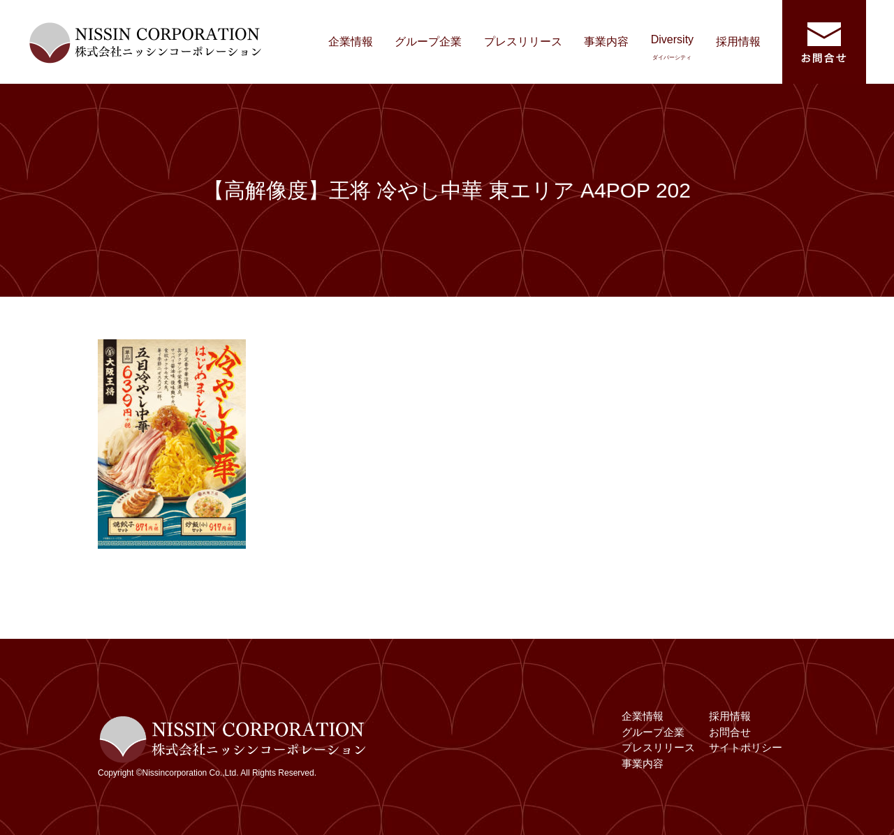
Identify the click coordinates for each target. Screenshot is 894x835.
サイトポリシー (745, 747)
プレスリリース (523, 41)
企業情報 (350, 41)
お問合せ (730, 732)
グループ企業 (428, 41)
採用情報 (738, 41)
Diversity (672, 47)
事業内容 (606, 41)
